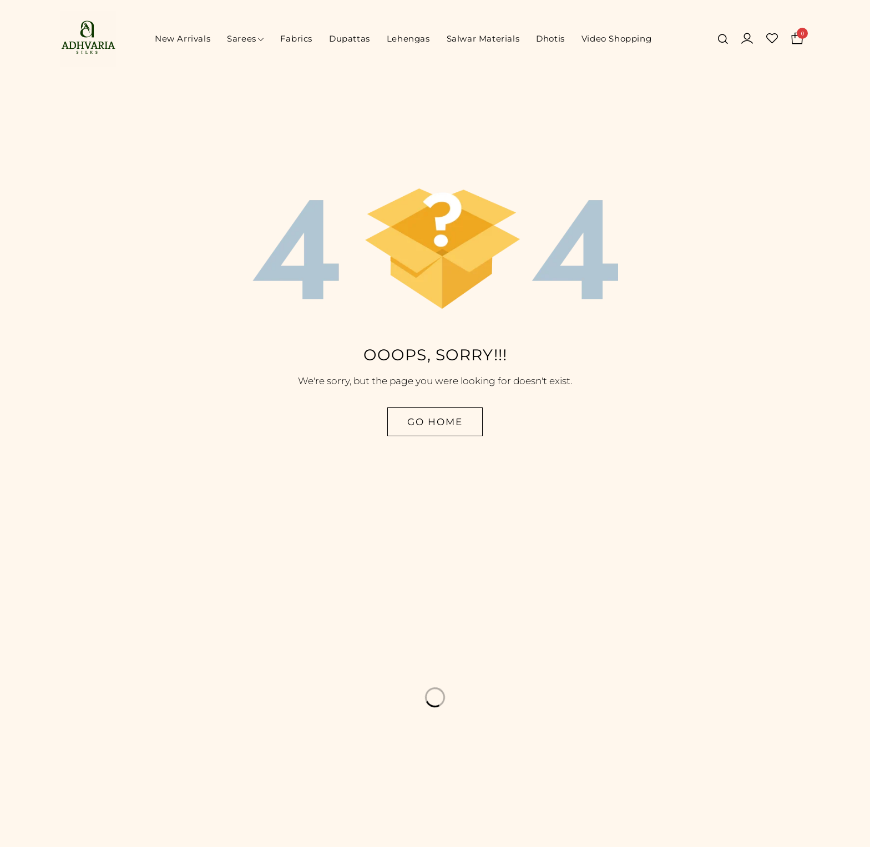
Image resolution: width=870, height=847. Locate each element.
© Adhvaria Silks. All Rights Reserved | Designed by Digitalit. (435, 829)
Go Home (435, 421)
